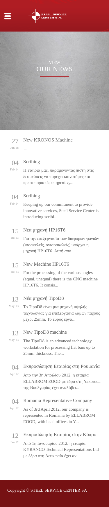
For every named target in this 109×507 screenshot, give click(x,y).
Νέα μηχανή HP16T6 (44, 230)
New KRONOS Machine (48, 140)
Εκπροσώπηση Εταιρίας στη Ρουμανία (61, 366)
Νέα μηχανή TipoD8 (43, 298)
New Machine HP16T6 (46, 264)
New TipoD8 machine (45, 332)
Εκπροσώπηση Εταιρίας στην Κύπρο (59, 434)
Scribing (31, 161)
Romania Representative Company (57, 400)
